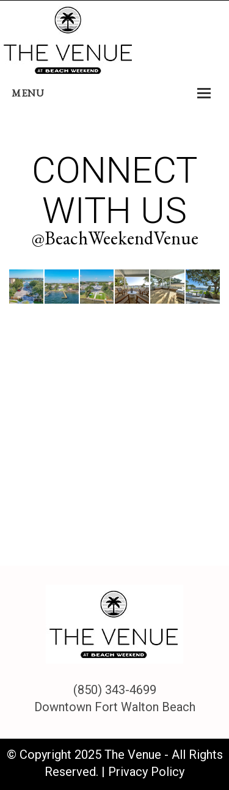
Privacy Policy (146, 771)
